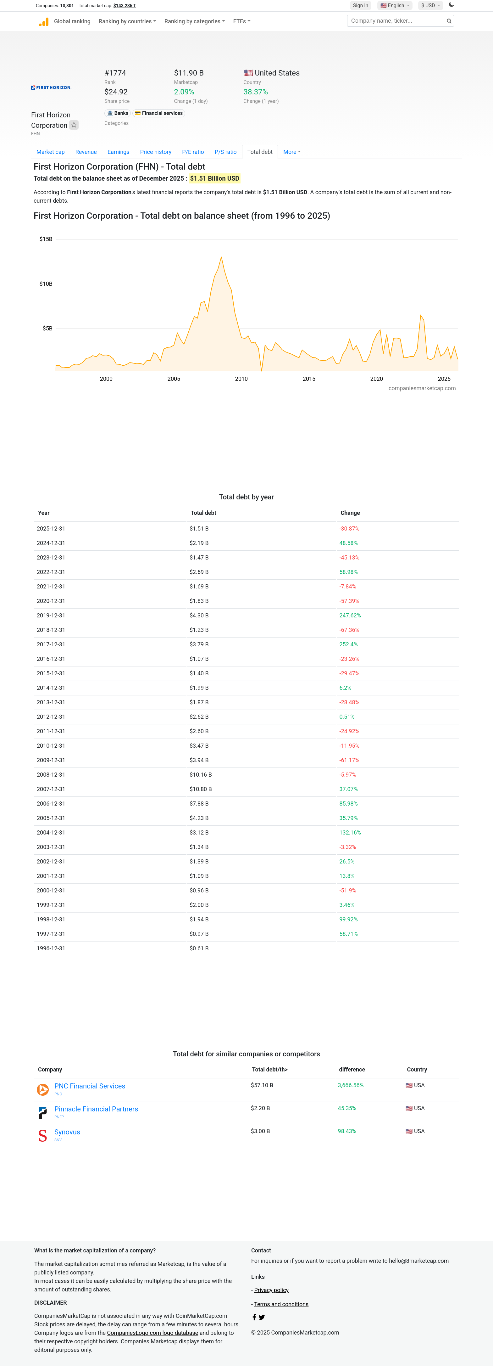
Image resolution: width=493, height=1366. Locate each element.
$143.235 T (125, 5)
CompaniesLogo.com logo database (152, 1332)
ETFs (239, 21)
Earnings (119, 152)
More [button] (289, 152)
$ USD (428, 5)
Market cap (50, 152)
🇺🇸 (393, 5)
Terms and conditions (281, 1304)
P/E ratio (193, 152)
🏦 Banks (117, 113)
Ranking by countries (125, 21)
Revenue (86, 152)
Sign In (360, 5)
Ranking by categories (192, 21)
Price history (156, 152)
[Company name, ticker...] (400, 21)
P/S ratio (226, 152)
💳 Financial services (159, 113)
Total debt (260, 152)
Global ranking (72, 21)
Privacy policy (271, 1290)
